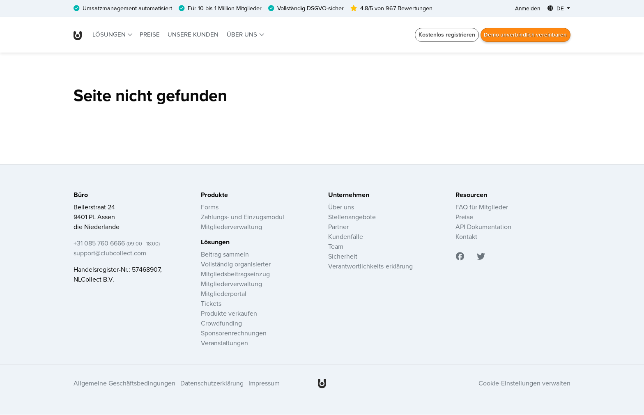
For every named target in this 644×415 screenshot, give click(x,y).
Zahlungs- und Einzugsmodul (242, 217)
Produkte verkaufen (229, 313)
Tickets (211, 303)
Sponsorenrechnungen (234, 333)
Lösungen (109, 34)
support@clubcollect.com (110, 253)
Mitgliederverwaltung (231, 227)
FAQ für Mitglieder (481, 207)
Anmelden (527, 9)
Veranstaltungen (224, 343)
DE (556, 9)
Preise (150, 34)
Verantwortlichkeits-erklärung (370, 266)
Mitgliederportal (223, 293)
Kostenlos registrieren (444, 35)
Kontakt (466, 236)
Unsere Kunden (193, 34)
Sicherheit (342, 256)
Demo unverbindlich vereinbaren (524, 35)
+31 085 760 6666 (117, 243)
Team (335, 246)
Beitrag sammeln (225, 254)
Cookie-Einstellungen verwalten (524, 383)
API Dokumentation (483, 227)
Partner (338, 227)
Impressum (264, 383)
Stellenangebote (352, 217)
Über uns (243, 34)
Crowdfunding (221, 323)
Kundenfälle (345, 236)
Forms (209, 207)
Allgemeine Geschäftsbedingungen (124, 383)
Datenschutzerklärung (212, 383)
